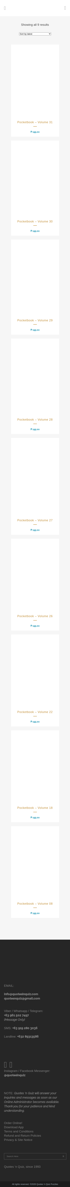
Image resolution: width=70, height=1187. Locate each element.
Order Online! (13, 1123)
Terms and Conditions (18, 1131)
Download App (14, 1127)
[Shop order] (35, 33)
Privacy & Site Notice (18, 1140)
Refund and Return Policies (22, 1135)
